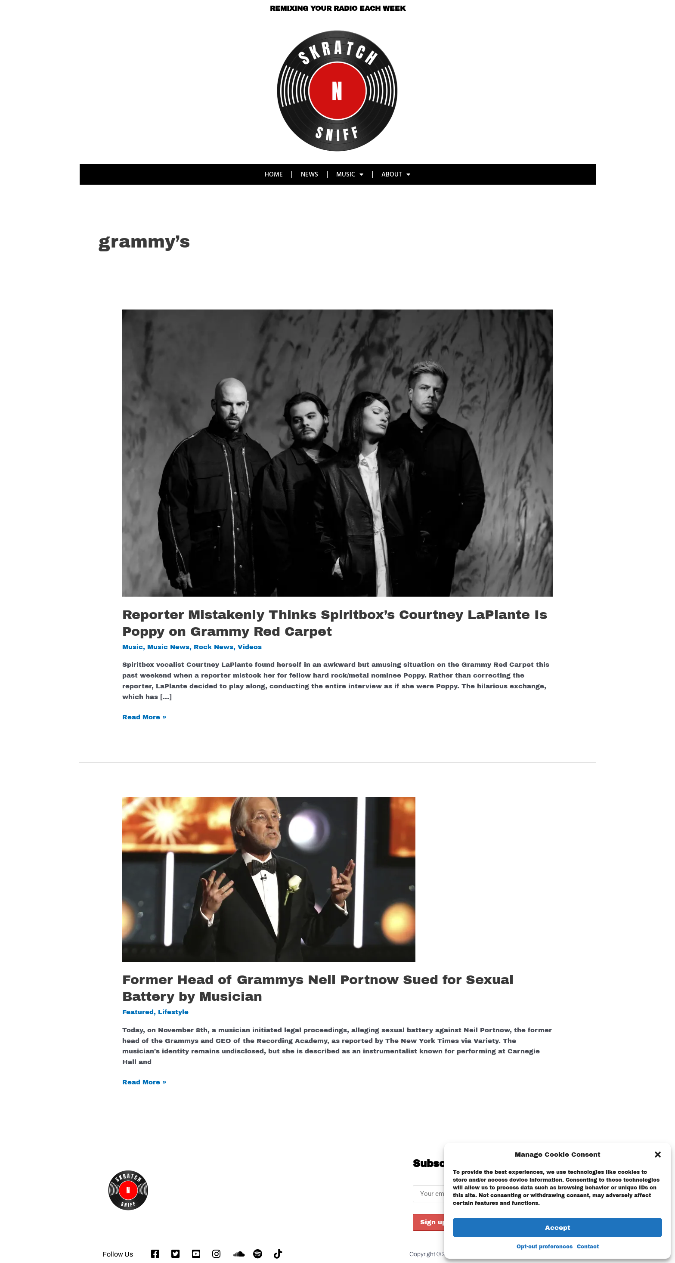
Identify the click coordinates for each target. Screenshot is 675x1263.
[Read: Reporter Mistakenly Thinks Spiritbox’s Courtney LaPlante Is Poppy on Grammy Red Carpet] (337, 452)
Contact (588, 1247)
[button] (657, 1154)
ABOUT (396, 174)
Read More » (144, 716)
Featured (138, 1012)
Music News (168, 647)
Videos (250, 647)
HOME (273, 174)
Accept (557, 1227)
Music (132, 647)
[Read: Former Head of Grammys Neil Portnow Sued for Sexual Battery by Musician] (268, 879)
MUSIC (350, 174)
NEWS (309, 174)
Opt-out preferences (545, 1247)
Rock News (214, 647)
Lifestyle (173, 1012)
